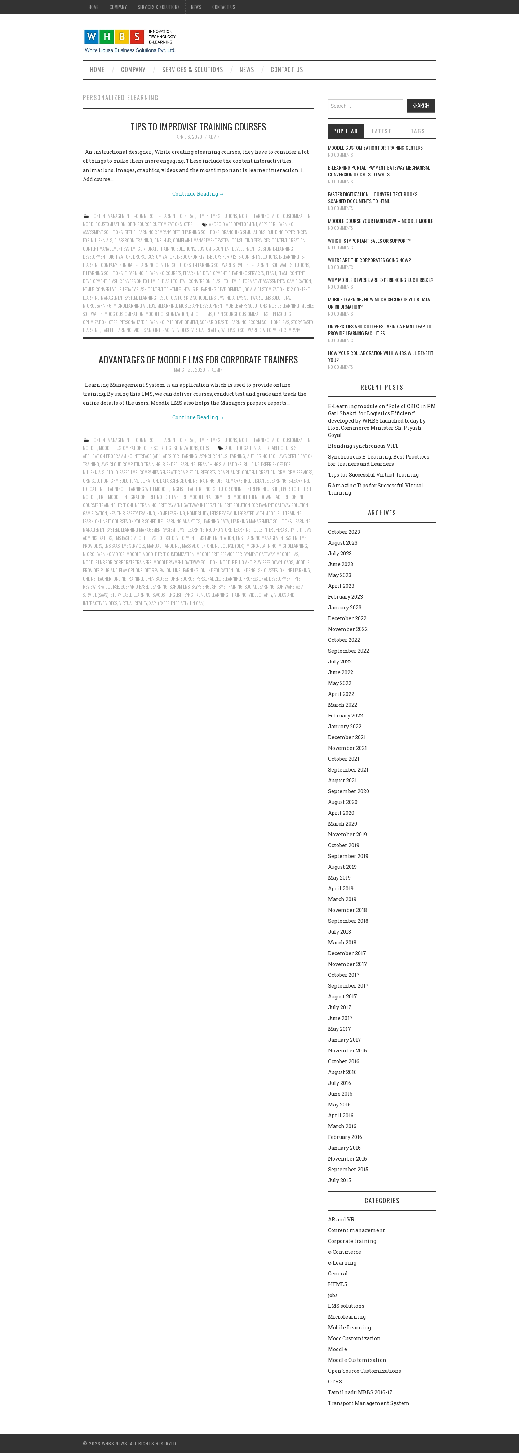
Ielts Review (221, 513)
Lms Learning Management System (267, 538)
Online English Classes (256, 570)
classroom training (133, 240)
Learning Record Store (210, 529)
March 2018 (342, 942)
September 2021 (348, 769)
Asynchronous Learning (222, 456)
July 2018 (339, 931)
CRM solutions (124, 480)
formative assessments (264, 281)
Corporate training (352, 1241)
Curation (149, 480)
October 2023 (344, 531)
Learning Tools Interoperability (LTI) (268, 529)
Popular (345, 131)
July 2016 (339, 1082)
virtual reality (205, 330)
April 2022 (341, 693)
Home (93, 7)
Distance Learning (269, 480)
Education (92, 489)
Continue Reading (198, 193)
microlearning (97, 305)
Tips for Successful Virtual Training (373, 474)
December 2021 (347, 737)
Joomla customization (264, 289)
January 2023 (344, 607)
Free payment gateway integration (190, 505)
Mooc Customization (290, 216)
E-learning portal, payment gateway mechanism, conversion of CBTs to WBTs (379, 171)
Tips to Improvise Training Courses (198, 126)
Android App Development (233, 224)
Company (118, 7)
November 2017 (347, 964)
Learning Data (215, 521)
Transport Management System (369, 1403)
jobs (333, 1295)
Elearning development (204, 273)
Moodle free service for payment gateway (235, 554)
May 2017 (339, 1028)
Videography (260, 594)
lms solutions (277, 297)
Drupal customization (154, 256)
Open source (182, 578)
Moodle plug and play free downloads (256, 562)
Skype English (204, 586)
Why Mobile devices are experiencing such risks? (380, 279)
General (187, 216)
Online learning (295, 570)
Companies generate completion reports (177, 472)
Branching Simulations (243, 232)
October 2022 (344, 639)
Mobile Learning (254, 216)
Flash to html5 (227, 281)
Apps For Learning (276, 224)
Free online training (137, 505)
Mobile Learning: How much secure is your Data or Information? (379, 302)
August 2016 (342, 1072)
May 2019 (339, 877)
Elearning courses (163, 273)
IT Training (291, 513)
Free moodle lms (163, 496)
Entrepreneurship (262, 489)
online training (128, 578)
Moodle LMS (201, 313)
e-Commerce (144, 216)
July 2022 (340, 661)
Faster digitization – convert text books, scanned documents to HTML (373, 197)
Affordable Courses (277, 447)
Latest (382, 131)
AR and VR (341, 1219)
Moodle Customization (104, 224)
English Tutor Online (223, 489)
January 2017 (344, 1039)
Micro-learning (261, 545)
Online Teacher (97, 578)
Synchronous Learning (206, 594)
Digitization (119, 256)
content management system (109, 248)
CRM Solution (95, 480)
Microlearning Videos (134, 305)
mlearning (167, 305)
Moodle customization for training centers (375, 147)
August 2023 (343, 542)
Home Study (197, 513)
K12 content (298, 289)
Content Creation (288, 240)
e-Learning (168, 216)
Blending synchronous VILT (363, 445)
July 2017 (339, 1007)
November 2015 (347, 1158)
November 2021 (347, 748)
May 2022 (339, 683)
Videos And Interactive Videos (161, 330)
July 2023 (340, 553)
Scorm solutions (264, 322)
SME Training (231, 586)
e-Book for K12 (191, 256)
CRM (281, 472)
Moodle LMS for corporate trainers (117, 562)
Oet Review (154, 570)
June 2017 (340, 1018)
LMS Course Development (172, 538)
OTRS (188, 224)
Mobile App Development (201, 305)
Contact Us (223, 7)
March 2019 (342, 899)
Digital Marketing (233, 480)
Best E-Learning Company (147, 232)
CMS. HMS (162, 240)
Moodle (90, 447)
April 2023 (341, 585)
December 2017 (347, 953)
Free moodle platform (201, 496)
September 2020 (348, 791)
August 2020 (343, 802)
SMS (286, 322)
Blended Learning (179, 464)
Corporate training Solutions (166, 248)
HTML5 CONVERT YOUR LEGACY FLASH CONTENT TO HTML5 (132, 289)
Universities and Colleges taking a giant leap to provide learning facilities (379, 329)
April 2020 (341, 812)
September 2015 (348, 1169)
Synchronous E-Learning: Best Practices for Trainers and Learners (378, 460)
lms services (133, 545)
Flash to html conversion (186, 281)
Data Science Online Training (187, 480)
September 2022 (348, 650)
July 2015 (339, 1180)
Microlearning (347, 1316)
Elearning (134, 273)
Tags (418, 131)
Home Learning (171, 513)
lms (212, 297)
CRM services (300, 472)
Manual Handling (163, 545)
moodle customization (167, 313)
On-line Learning (182, 570)
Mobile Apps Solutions (246, 305)
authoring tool (262, 456)
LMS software (249, 297)
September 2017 (348, 985)
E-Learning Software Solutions (279, 264)
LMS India (226, 297)
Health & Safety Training (132, 513)
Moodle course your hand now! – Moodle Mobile (380, 220)
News (196, 7)
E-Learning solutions (103, 273)
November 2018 (347, 910)
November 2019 (347, 834)
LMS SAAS (112, 545)
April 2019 (341, 888)
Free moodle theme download (252, 496)
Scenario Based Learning (223, 322)
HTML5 (203, 216)
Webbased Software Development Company (260, 330)
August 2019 (342, 866)
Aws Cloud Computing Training (130, 464)
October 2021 (343, 758)
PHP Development (182, 322)
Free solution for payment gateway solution (266, 505)
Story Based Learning (131, 594)
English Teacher (186, 489)
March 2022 (342, 704)
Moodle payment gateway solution (186, 562)
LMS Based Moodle (130, 538)
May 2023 (339, 575)
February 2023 (345, 596)
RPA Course (108, 586)
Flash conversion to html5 (134, 281)
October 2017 (344, 974)
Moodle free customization (168, 554)
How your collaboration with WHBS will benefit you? (380, 356)
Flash (271, 273)
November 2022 (348, 629)
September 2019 (348, 856)
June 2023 (340, 564)
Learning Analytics (182, 521)
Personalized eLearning (142, 322)
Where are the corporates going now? (369, 260)
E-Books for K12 (221, 256)
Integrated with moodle (256, 513)
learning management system (110, 297)
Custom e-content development (226, 248)
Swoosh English (167, 594)
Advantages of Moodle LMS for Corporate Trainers (198, 359)
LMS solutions (224, 216)
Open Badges (156, 578)
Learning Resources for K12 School (173, 297)
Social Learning (260, 586)
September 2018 (348, 920)
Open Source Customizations (155, 224)
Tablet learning (117, 330)
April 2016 (341, 1115)
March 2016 (342, 1126)
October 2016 (343, 1061)
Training (238, 594)
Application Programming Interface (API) (122, 456)
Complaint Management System (201, 240)
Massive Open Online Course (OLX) (213, 545)
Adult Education (240, 447)
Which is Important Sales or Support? (369, 240)
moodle (134, 554)
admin (214, 136)
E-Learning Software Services (220, 264)
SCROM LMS (180, 586)
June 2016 (340, 1093)
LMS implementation (216, 538)
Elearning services (246, 273)
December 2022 (347, 618)
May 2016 (339, 1104)
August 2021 (342, 780)
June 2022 (340, 672)
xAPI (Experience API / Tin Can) (177, 603)
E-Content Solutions (258, 256)
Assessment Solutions (103, 232)
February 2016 (345, 1137)
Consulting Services (251, 240)
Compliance (229, 472)
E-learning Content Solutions (162, 264)
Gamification (299, 281)
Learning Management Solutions (261, 521)
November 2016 (347, 1050)
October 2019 (343, 845)
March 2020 (342, 823)
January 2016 (344, 1147)
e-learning (289, 256)
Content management (110, 216)
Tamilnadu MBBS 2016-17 (360, 1392)
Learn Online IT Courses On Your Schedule (123, 521)
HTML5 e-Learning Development (212, 289)
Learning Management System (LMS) (153, 529)
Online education (216, 570)
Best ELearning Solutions (196, 232)
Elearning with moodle (147, 489)
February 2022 (345, 715)
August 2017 (342, 996)
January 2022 (344, 726)
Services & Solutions (159, 7)
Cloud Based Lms (121, 472)
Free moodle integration (122, 496)
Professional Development (267, 578)
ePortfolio (291, 489)
